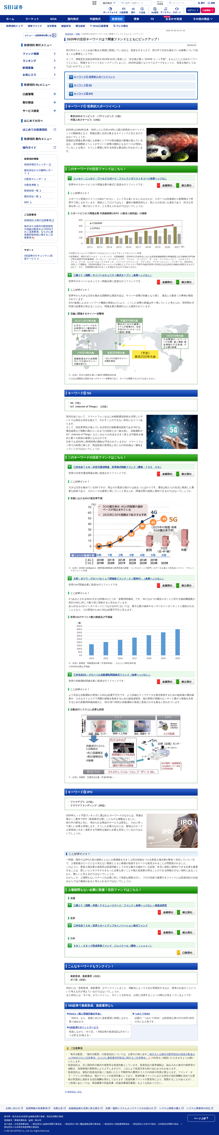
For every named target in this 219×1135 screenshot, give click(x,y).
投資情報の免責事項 (38, 1108)
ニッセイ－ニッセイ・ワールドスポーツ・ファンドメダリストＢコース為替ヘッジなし (120, 178)
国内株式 (73, 19)
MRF (28, 202)
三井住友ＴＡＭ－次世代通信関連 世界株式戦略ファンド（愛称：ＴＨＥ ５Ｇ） (117, 467)
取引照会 (39, 102)
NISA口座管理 (99, 26)
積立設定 (80, 26)
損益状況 (66, 26)
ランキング (39, 61)
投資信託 (117, 19)
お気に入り (39, 75)
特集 (78, 34)
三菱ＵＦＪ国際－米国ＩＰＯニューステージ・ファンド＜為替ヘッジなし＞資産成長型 (120, 905)
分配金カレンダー (35, 179)
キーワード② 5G (83, 85)
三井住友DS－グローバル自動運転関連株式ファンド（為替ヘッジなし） (112, 674)
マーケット (32, 19)
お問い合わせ (14, 1108)
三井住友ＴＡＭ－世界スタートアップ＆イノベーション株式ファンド (110, 925)
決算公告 (59, 1108)
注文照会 (51, 26)
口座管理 (39, 94)
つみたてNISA (142, 1013)
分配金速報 (31, 184)
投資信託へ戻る (74, 1092)
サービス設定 (39, 111)
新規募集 (39, 68)
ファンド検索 (39, 54)
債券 (136, 19)
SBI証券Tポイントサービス (84, 1027)
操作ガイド (39, 147)
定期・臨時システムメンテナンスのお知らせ (131, 1108)
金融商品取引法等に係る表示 (86, 1108)
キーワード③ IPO (83, 93)
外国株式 (95, 19)
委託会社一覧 (33, 196)
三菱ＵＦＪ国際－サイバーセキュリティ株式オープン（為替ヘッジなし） (112, 275)
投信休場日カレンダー (37, 164)
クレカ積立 (120, 26)
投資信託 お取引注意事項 (39, 220)
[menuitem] (201, 3)
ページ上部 (201, 1118)
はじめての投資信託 (39, 129)
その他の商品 (203, 19)
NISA (53, 19)
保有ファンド (35, 26)
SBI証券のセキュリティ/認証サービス (38, 257)
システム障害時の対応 (200, 1108)
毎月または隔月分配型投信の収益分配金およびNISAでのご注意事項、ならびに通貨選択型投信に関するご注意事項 (38, 231)
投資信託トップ (14, 26)
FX (152, 19)
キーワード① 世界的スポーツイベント (94, 77)
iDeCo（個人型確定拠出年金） (85, 1013)
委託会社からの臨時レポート (38, 171)
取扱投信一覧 (33, 190)
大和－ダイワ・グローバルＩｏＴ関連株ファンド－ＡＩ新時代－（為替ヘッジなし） (118, 578)
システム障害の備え (171, 1108)
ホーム (10, 19)
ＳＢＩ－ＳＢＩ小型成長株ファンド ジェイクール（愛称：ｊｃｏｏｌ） (112, 945)
